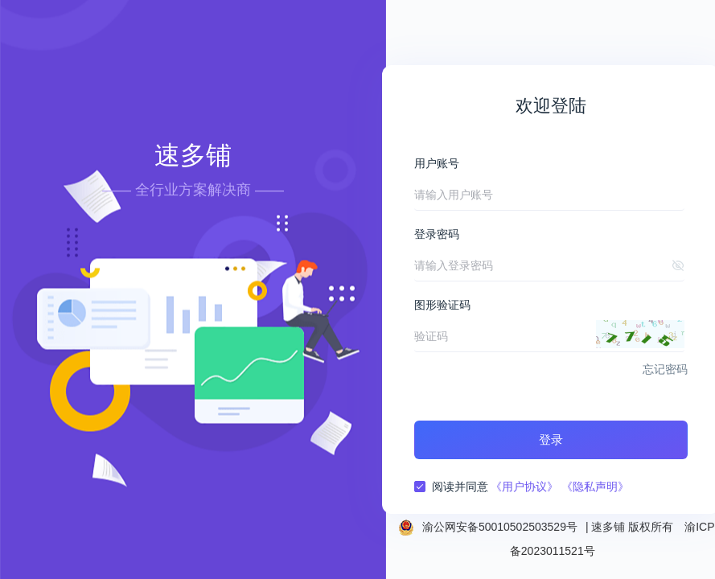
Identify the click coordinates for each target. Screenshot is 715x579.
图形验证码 (442, 304)
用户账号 (436, 163)
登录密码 (436, 234)
